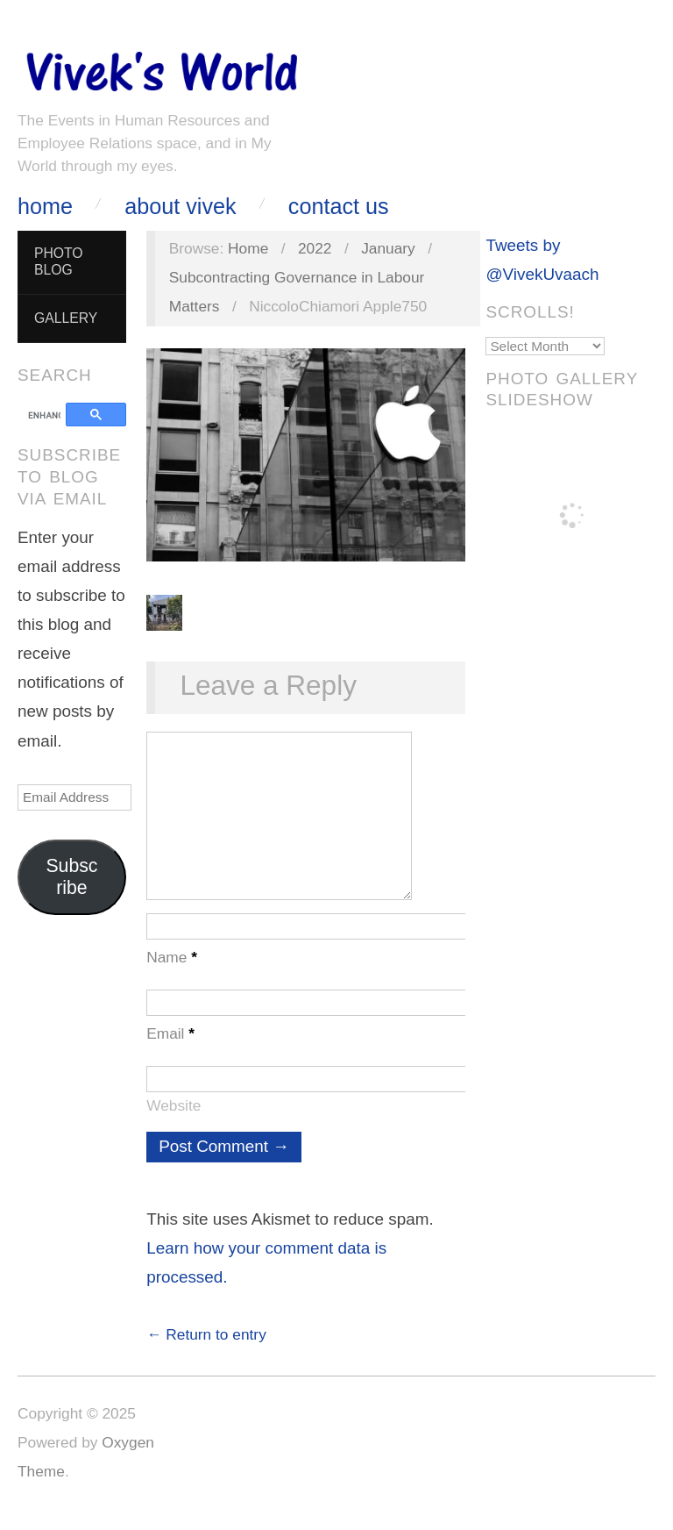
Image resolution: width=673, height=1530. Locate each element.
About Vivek (180, 207)
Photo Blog (58, 261)
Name (171, 974)
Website (173, 1123)
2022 (315, 248)
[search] (44, 416)
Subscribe (71, 876)
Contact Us (338, 207)
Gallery (65, 318)
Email (170, 1051)
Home (45, 207)
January (388, 248)
